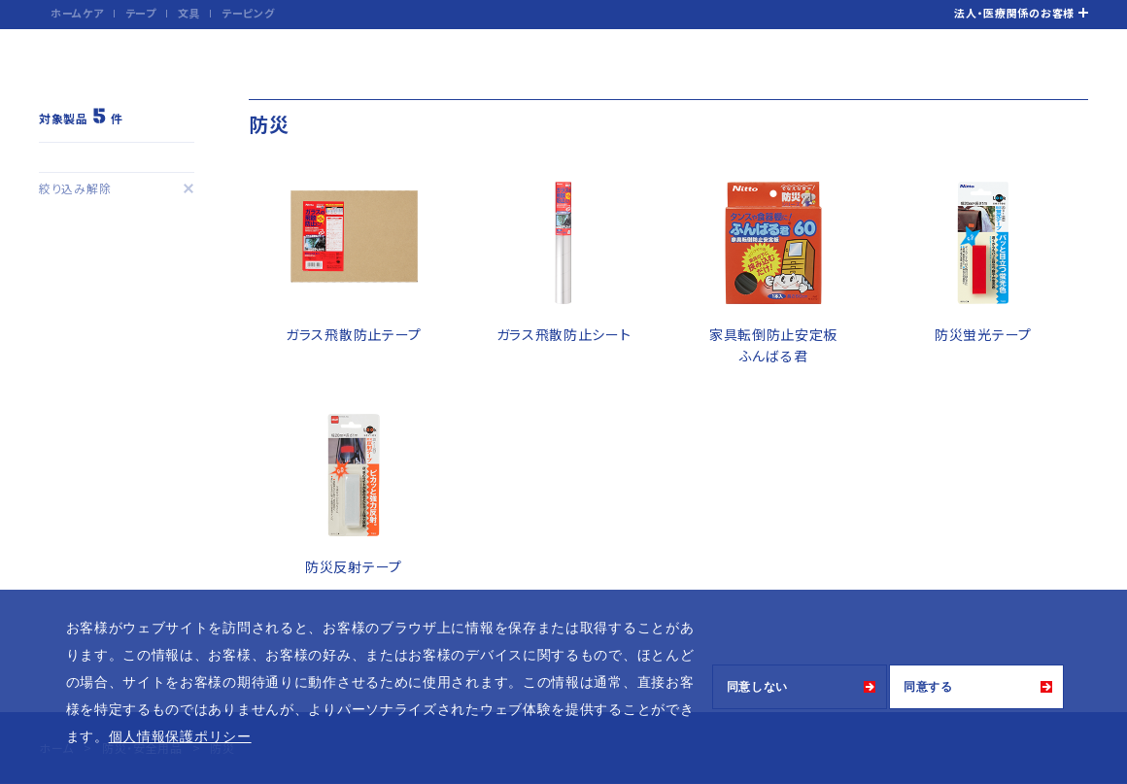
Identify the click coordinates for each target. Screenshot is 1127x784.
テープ (140, 12)
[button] (258, 738)
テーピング (248, 12)
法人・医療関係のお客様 (1014, 12)
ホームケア (77, 12)
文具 (189, 12)
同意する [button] (928, 687)
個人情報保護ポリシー (180, 736)
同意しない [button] (758, 687)
